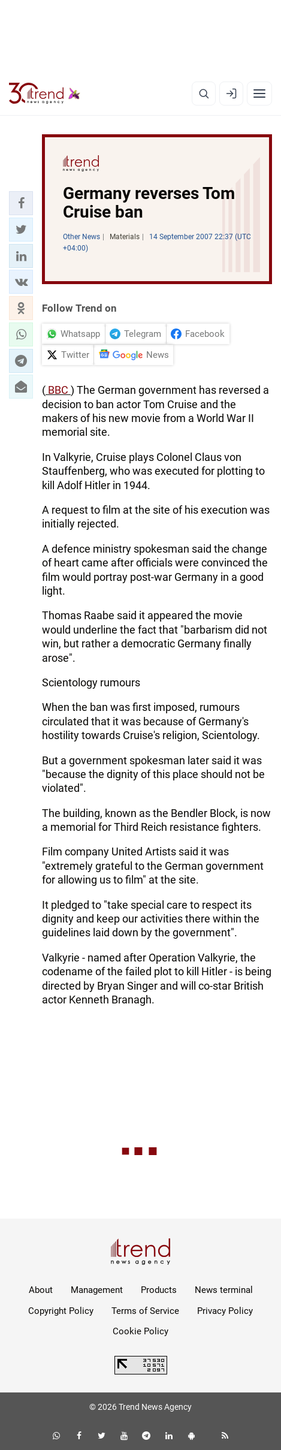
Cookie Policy (140, 1331)
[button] (21, 203)
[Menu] (259, 93)
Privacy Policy (225, 1311)
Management (97, 1290)
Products (159, 1290)
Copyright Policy (60, 1311)
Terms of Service (145, 1311)
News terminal (224, 1290)
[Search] (204, 93)
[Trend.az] (44, 93)
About (41, 1290)
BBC (58, 390)
